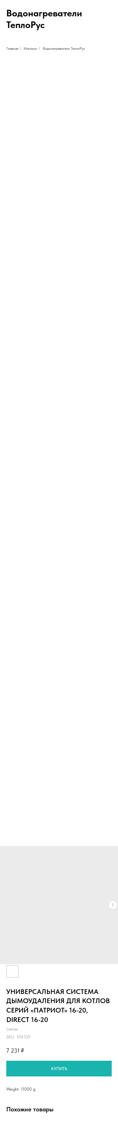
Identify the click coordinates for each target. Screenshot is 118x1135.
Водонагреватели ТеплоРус (64, 48)
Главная (12, 48)
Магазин (30, 48)
